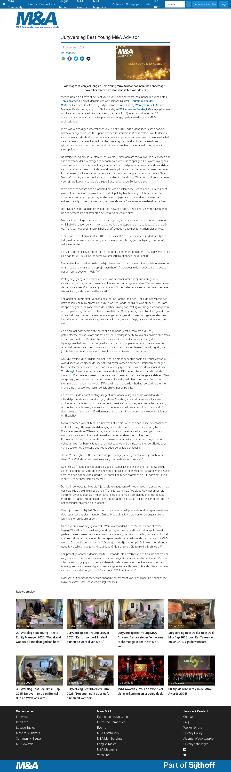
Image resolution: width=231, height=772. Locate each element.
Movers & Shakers (28, 733)
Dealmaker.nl (48, 4)
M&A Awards (24, 744)
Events (32, 4)
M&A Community (108, 733)
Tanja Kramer (69, 101)
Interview (22, 716)
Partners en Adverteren (112, 716)
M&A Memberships (110, 738)
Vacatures (103, 755)
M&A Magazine (107, 749)
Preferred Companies (111, 722)
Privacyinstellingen (195, 744)
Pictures (117, 4)
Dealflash (22, 722)
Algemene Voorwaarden (199, 738)
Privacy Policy (192, 733)
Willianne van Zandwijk (133, 109)
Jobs (148, 4)
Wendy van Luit (144, 105)
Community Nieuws (29, 738)
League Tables (25, 727)
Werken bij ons (193, 727)
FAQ (186, 722)
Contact (188, 716)
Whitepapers (133, 4)
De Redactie (68, 53)
